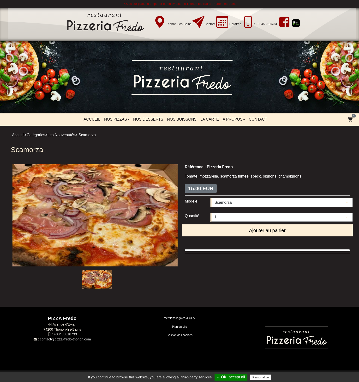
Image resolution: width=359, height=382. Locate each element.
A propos (234, 119)
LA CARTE (209, 119)
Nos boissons (182, 119)
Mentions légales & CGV (179, 318)
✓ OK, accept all (231, 377)
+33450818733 (65, 334)
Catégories (36, 135)
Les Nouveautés (61, 135)
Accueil (92, 119)
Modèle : (192, 201)
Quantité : (193, 216)
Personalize (260, 377)
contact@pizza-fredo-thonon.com (65, 339)
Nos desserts (148, 119)
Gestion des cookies (179, 335)
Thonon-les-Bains (178, 24)
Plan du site (179, 326)
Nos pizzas (116, 119)
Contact (209, 24)
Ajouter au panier (267, 230)
